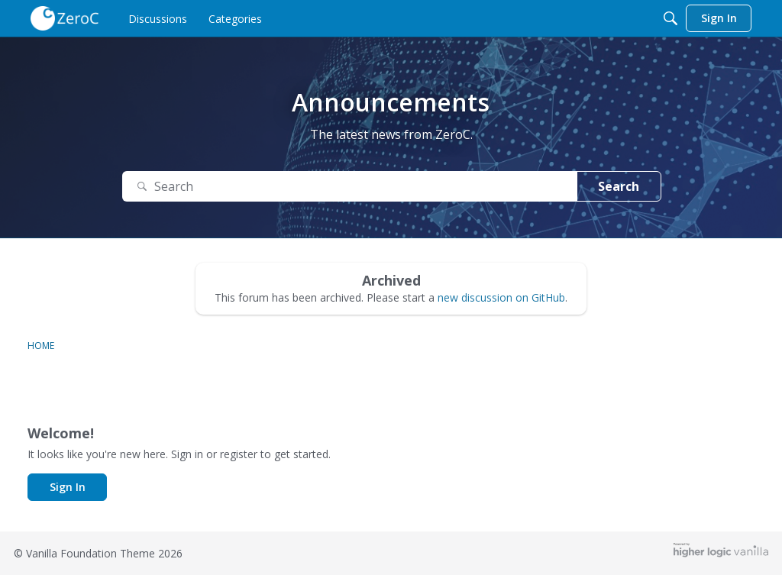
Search (618, 186)
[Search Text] (349, 187)
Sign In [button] (68, 487)
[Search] (670, 18)
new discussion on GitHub (501, 297)
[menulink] (157, 18)
